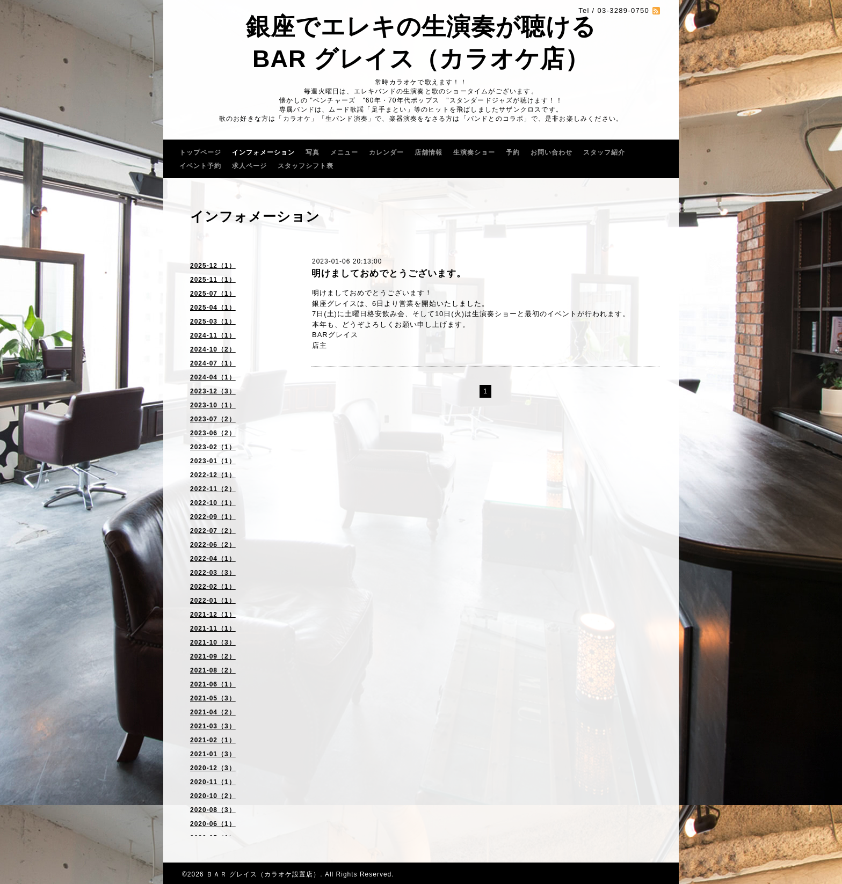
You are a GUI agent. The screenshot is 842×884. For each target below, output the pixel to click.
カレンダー (386, 152)
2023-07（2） (213, 419)
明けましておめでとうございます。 (388, 273)
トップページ (200, 152)
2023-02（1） (213, 447)
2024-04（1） (213, 377)
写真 (313, 152)
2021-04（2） (213, 712)
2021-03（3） (213, 726)
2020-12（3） (213, 768)
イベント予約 (200, 166)
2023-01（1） (213, 461)
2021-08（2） (213, 670)
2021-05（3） (213, 698)
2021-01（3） (213, 754)
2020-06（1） (213, 824)
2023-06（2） (213, 433)
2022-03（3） (213, 572)
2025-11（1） (213, 279)
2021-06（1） (213, 684)
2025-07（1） (213, 293)
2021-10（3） (213, 642)
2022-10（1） (213, 503)
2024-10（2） (213, 349)
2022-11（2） (213, 489)
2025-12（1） (213, 265)
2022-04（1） (213, 558)
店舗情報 (428, 152)
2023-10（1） (213, 405)
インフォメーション (263, 152)
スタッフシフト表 (305, 166)
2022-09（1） (213, 517)
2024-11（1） (213, 335)
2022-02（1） (213, 586)
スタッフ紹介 (604, 152)
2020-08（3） (213, 810)
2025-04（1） (213, 307)
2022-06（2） (213, 545)
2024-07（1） (213, 363)
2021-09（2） (213, 656)
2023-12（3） (213, 391)
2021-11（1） (213, 628)
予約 (513, 152)
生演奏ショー (474, 152)
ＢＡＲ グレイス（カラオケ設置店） (263, 874)
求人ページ (249, 166)
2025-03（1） (213, 321)
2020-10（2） (213, 796)
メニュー (344, 152)
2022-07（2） (213, 531)
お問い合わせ (551, 152)
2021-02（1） (213, 740)
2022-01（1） (213, 600)
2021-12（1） (213, 614)
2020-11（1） (213, 782)
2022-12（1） (213, 475)
